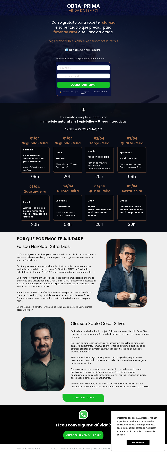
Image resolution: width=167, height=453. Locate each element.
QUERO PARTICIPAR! (83, 397)
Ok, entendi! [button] (138, 442)
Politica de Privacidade (28, 448)
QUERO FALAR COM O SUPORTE (83, 435)
